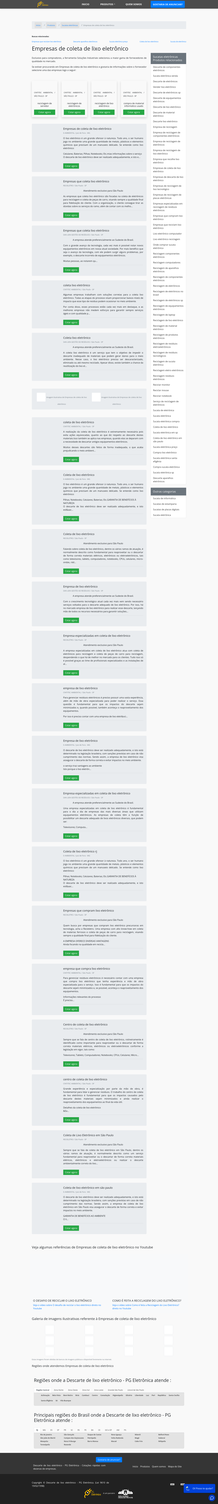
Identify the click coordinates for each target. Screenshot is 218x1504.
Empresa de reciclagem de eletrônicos (166, 143)
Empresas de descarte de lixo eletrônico (168, 178)
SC (72, 1430)
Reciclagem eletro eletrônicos (168, 370)
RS (79, 1430)
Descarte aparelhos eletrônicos (85, 41)
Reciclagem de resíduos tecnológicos (165, 354)
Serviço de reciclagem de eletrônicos (166, 403)
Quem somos (134, 4)
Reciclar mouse (161, 390)
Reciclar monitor (161, 384)
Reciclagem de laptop (164, 314)
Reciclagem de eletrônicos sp (168, 300)
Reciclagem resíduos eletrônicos (163, 377)
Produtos (106, 4)
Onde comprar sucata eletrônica (164, 246)
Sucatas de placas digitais (166, 509)
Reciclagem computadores (166, 262)
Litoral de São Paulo (135, 1390)
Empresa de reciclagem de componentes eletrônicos (166, 134)
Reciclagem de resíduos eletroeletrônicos (165, 345)
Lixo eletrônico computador (167, 233)
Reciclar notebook (162, 395)
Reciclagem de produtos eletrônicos (165, 336)
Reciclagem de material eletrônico (165, 327)
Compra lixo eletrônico (165, 452)
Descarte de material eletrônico (164, 114)
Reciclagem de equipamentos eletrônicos (168, 307)
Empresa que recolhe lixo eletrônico (166, 161)
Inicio (85, 4)
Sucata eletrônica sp (163, 472)
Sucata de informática (164, 498)
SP (58, 1430)
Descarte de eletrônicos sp (166, 92)
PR (65, 1430)
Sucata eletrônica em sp (165, 432)
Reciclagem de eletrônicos (166, 285)
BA (92, 1430)
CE (99, 1430)
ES (51, 1430)
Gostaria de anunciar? (168, 4)
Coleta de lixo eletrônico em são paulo (167, 440)
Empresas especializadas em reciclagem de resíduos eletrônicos (168, 207)
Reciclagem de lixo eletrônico (168, 320)
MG (44, 1430)
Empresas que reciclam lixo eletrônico (46, 41)
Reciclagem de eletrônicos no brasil (168, 293)
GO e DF (108, 1430)
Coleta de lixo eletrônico (149, 41)
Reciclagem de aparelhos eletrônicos (166, 270)
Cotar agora (45, 112)
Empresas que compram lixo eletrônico (168, 217)
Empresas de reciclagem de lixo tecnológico (167, 187)
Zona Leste (98, 1390)
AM (118, 1430)
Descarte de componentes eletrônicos (166, 68)
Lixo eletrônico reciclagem (166, 239)
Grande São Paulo (115, 1390)
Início (135, 1466)
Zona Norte (58, 1390)
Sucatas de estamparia (165, 503)
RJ (37, 1430)
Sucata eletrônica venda (165, 75)
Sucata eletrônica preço (118, 41)
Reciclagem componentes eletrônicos (166, 255)
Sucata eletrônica (162, 415)
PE (85, 1430)
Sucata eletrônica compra (166, 421)
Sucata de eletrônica (178, 41)
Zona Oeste (73, 1390)
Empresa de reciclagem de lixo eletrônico (166, 152)
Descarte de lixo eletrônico (167, 106)
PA (125, 1430)
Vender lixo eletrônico (164, 86)
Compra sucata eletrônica (166, 467)
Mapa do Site (175, 1466)
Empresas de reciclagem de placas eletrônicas (167, 196)
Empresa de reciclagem (165, 126)
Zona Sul (85, 1390)
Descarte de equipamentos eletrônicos (167, 100)
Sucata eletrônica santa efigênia (165, 460)
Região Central (42, 1390)
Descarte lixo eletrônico (165, 121)
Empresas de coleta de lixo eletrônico (167, 170)
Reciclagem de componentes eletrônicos (168, 278)
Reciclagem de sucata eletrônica (164, 363)
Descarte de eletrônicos (165, 81)
